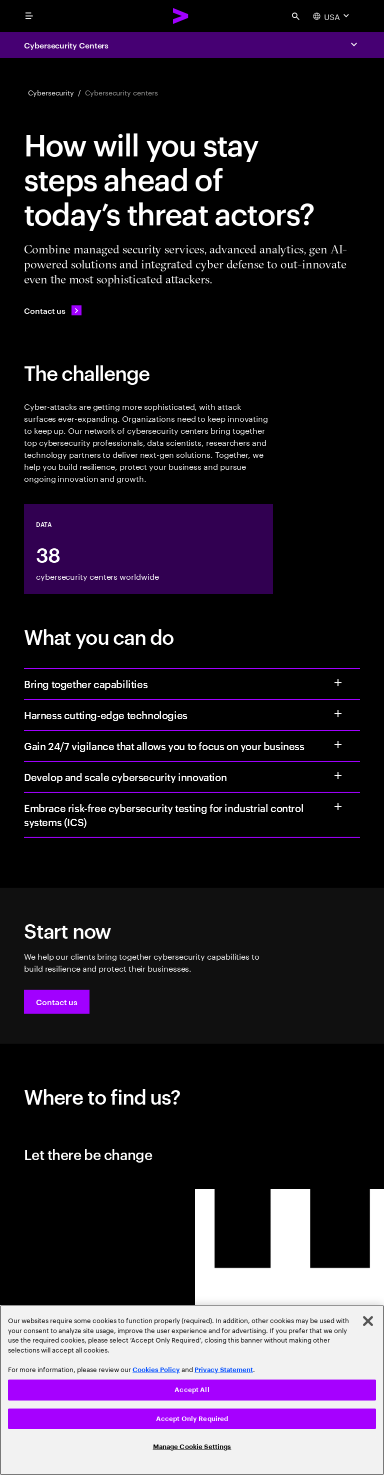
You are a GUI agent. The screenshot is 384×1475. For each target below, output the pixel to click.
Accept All (191, 1390)
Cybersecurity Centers (66, 44)
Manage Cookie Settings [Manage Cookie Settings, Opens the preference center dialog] (192, 1447)
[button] (57, 1002)
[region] (192, 1390)
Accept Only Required (192, 1419)
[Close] (368, 1321)
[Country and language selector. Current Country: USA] (332, 16)
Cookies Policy (156, 1370)
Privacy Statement (223, 1370)
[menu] (29, 16)
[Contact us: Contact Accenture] (53, 310)
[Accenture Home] (181, 16)
